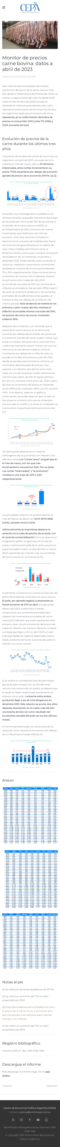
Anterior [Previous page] (7, 1086)
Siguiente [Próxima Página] (51, 1086)
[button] (3, 7)
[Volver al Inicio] (30, 7)
